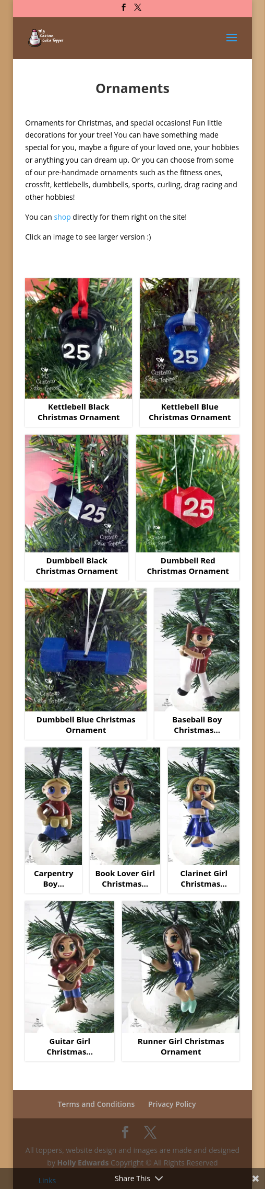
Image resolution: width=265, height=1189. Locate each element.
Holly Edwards (83, 1163)
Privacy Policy (172, 1104)
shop (62, 217)
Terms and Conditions (96, 1104)
